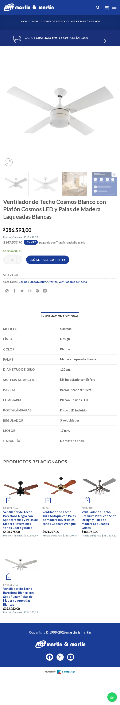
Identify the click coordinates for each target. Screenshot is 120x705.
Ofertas (52, 281)
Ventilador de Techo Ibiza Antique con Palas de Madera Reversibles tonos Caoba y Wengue (59, 518)
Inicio (24, 21)
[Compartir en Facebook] (14, 291)
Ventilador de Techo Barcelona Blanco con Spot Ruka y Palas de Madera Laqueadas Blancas (18, 596)
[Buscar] (97, 7)
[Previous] (15, 41)
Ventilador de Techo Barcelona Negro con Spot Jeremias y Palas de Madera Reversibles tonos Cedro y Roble (20, 520)
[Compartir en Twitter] (22, 291)
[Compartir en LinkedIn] (45, 291)
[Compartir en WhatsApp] (7, 291)
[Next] (104, 41)
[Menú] (114, 7)
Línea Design (77, 21)
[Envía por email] (29, 291)
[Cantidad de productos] (12, 260)
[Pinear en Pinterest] (37, 291)
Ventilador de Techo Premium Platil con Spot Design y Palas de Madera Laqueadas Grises (99, 520)
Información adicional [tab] (59, 316)
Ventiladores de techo (48, 21)
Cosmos (94, 21)
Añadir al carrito (47, 260)
